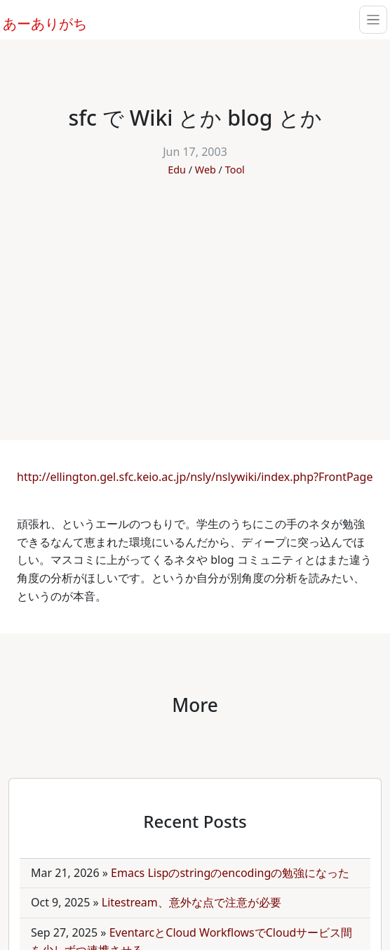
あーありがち (37, 21)
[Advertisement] (195, 301)
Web (205, 169)
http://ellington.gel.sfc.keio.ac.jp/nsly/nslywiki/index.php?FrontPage (194, 476)
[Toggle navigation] (373, 20)
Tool (235, 169)
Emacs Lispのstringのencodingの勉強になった (230, 872)
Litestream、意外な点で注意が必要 (191, 902)
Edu (177, 169)
